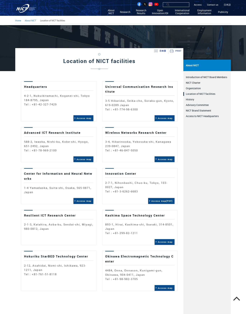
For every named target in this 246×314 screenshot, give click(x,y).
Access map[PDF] (162, 201)
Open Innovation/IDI (160, 12)
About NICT (111, 12)
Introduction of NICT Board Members (206, 77)
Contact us (212, 4)
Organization (193, 88)
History (190, 99)
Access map (84, 118)
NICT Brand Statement (198, 110)
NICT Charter (193, 82)
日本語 (227, 4)
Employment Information (204, 12)
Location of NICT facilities (200, 94)
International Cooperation (182, 12)
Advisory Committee (197, 105)
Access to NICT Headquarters (202, 116)
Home (18, 20)
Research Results (141, 12)
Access (198, 4)
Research (125, 11)
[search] (172, 5)
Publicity (223, 11)
